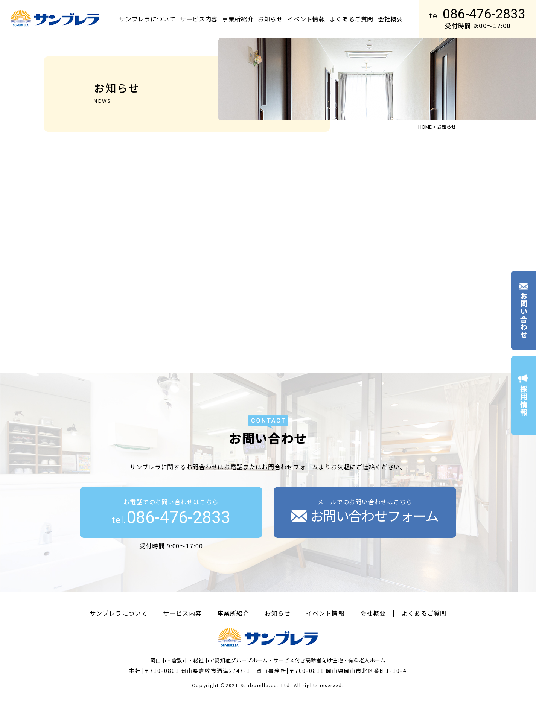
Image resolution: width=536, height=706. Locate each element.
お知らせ (270, 18)
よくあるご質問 (351, 18)
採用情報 (523, 395)
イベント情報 (306, 18)
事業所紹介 (237, 18)
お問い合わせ (523, 310)
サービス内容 (199, 18)
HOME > (427, 126)
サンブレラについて (147, 18)
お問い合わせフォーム (364, 515)
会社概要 (390, 18)
